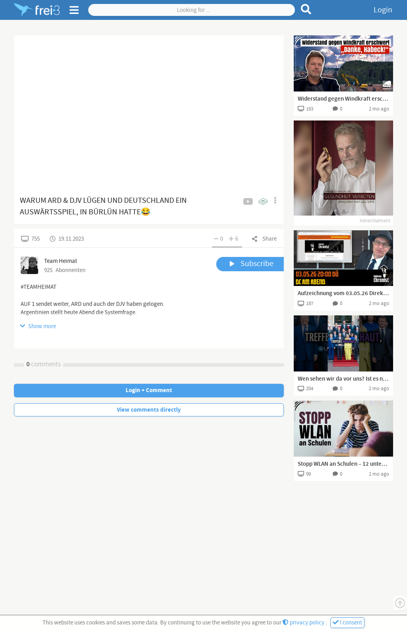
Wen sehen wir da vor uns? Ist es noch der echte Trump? (343, 379)
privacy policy (304, 622)
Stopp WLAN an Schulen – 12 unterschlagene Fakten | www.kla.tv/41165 (343, 464)
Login (383, 10)
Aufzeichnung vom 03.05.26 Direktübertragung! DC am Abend (343, 294)
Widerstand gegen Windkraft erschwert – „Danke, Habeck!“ (343, 99)
